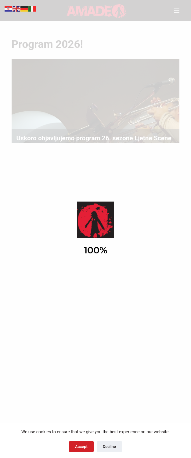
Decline (109, 446)
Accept (81, 446)
